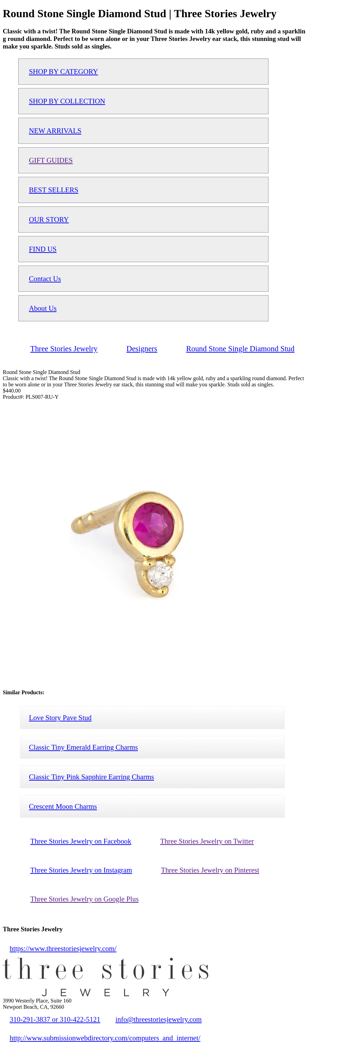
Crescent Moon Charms (63, 806)
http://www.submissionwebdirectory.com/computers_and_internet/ (105, 1038)
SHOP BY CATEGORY (63, 71)
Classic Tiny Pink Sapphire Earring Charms (91, 777)
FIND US (42, 249)
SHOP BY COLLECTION (67, 101)
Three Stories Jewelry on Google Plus (84, 899)
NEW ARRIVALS (55, 131)
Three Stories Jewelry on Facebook (80, 841)
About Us (42, 308)
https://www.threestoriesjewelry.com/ (63, 948)
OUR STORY (49, 219)
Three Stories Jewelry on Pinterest (210, 870)
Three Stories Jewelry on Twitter (207, 841)
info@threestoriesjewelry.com (158, 1019)
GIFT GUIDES (51, 160)
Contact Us (45, 278)
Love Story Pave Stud (60, 717)
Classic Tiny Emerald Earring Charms (83, 747)
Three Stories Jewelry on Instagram (81, 870)
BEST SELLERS (53, 190)
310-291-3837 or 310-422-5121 (55, 1019)
